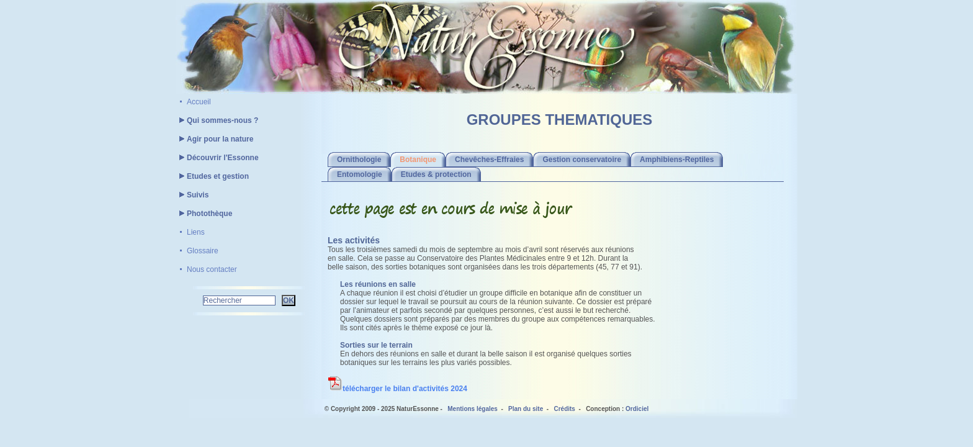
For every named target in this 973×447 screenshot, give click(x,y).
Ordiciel (637, 408)
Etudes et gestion (212, 176)
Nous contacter (212, 269)
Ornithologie (359, 159)
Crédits (564, 408)
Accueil (199, 101)
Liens (196, 232)
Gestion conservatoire (581, 159)
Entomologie (359, 174)
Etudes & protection (436, 174)
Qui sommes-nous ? (217, 120)
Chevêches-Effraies (489, 159)
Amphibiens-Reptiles (677, 159)
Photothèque (204, 213)
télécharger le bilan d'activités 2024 (397, 388)
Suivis (192, 195)
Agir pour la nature (214, 139)
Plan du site (525, 408)
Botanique (418, 159)
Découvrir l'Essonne (217, 157)
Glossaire (202, 250)
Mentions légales (472, 408)
